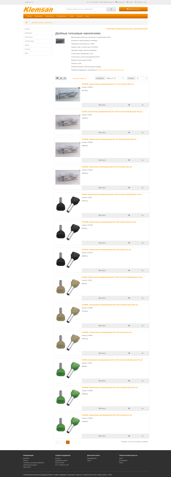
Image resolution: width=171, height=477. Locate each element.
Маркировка (38, 16)
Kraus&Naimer (123, 460)
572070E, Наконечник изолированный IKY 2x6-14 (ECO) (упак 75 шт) (109, 222)
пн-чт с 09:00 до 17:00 (62, 465)
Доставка (26, 458)
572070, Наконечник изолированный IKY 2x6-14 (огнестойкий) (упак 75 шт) (112, 194)
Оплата (25, 460)
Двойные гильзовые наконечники (42, 22)
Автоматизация (61, 16)
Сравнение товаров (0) (80, 78)
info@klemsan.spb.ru (61, 460)
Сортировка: (100, 78)
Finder (121, 458)
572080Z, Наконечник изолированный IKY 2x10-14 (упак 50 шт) (107, 332)
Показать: (131, 78)
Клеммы (29, 16)
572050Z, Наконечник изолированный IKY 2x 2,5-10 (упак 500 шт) (108, 84)
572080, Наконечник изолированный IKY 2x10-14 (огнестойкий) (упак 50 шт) (112, 277)
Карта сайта (27, 467)
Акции (89, 460)
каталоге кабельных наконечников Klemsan (110, 70)
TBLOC (121, 462)
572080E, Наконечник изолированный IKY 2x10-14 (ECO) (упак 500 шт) (110, 305)
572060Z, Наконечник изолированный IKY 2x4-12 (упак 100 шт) (107, 167)
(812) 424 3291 (59, 462)
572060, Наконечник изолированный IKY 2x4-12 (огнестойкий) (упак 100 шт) (112, 112)
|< (57, 442)
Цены (87, 16)
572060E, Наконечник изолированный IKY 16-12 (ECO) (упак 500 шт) (109, 139)
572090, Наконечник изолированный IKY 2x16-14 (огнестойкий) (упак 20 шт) (112, 360)
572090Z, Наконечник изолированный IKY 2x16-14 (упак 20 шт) (107, 415)
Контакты (58, 458)
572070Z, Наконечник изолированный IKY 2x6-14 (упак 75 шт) (106, 249)
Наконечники (49, 16)
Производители (92, 458)
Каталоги (79, 16)
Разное (71, 16)
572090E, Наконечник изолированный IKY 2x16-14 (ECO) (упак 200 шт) (110, 387)
